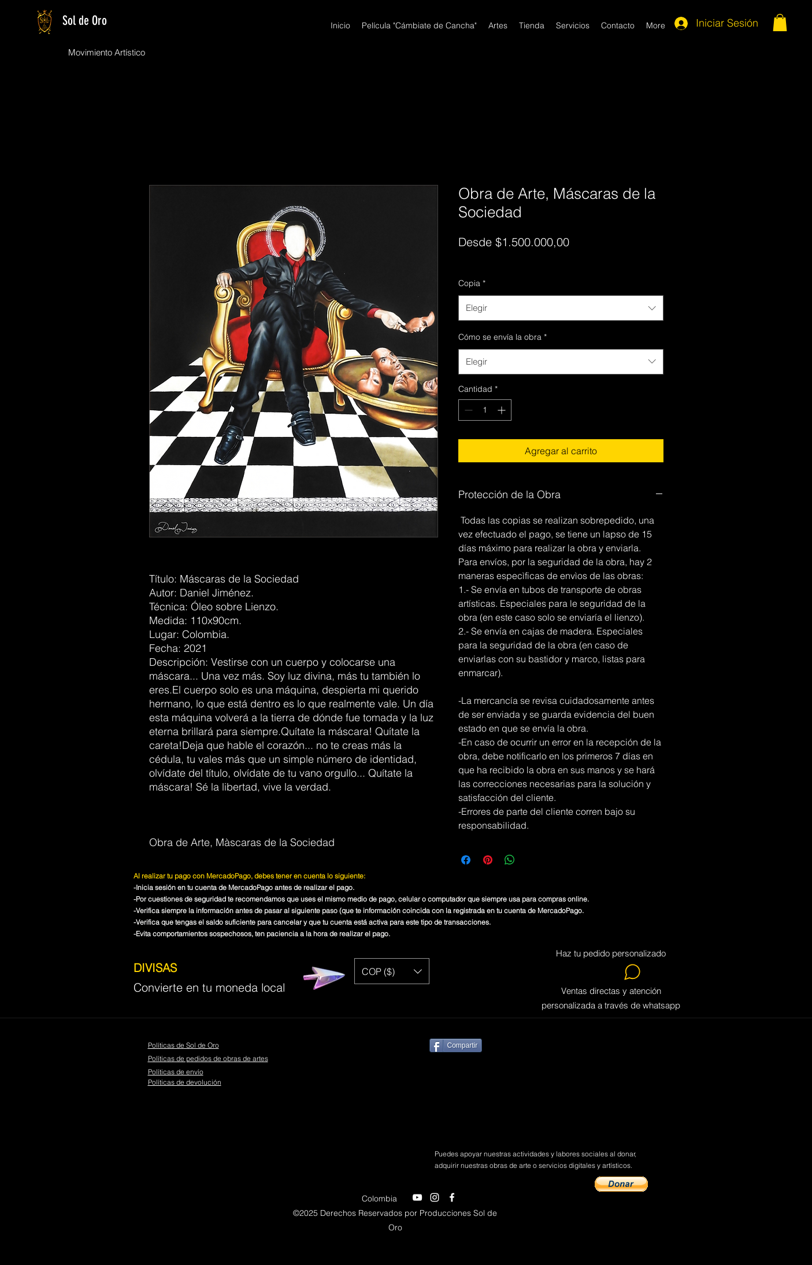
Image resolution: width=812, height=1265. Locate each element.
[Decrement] (467, 410)
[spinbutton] (484, 410)
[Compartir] (456, 1045)
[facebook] (452, 1197)
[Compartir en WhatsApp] (510, 860)
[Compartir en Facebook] (466, 860)
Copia (471, 283)
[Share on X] (532, 860)
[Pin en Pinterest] (488, 860)
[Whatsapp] (611, 972)
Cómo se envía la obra (502, 337)
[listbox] (391, 971)
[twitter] (434, 1197)
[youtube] (417, 1197)
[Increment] (502, 410)
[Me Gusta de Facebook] (547, 1124)
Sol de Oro (84, 20)
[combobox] (560, 308)
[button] (780, 22)
